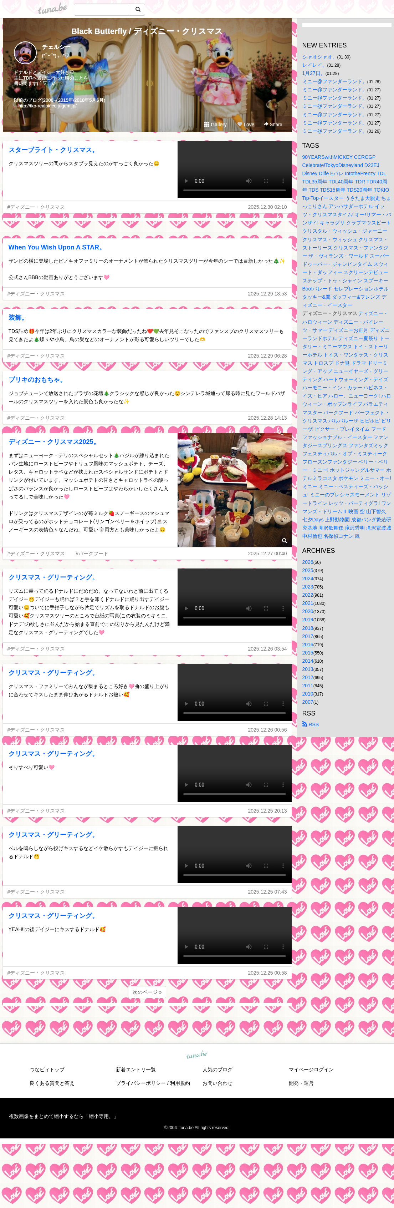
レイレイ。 (314, 65)
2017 (307, 636)
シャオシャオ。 (319, 57)
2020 (307, 611)
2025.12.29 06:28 (267, 356)
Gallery (215, 124)
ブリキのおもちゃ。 (37, 379)
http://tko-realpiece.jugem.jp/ (48, 105)
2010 (307, 694)
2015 (307, 653)
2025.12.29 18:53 (267, 294)
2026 (307, 562)
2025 (307, 570)
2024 (307, 578)
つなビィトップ (47, 1069)
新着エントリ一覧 (136, 1069)
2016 (307, 644)
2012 (307, 677)
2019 (307, 619)
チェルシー (56, 47)
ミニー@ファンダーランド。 (334, 81)
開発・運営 (301, 1083)
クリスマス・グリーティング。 (53, 577)
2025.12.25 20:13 (267, 811)
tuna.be (197, 1055)
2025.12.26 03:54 (267, 649)
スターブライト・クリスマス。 (53, 149)
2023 (307, 587)
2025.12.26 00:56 (267, 730)
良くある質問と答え (52, 1083)
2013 (307, 669)
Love (245, 124)
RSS (310, 724)
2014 (307, 661)
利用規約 (180, 1083)
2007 (307, 702)
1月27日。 (314, 73)
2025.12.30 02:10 (267, 207)
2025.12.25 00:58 (267, 973)
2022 (307, 595)
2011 (307, 685)
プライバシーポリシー (141, 1083)
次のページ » (147, 992)
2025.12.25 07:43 (267, 892)
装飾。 (18, 317)
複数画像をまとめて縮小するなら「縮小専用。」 (64, 1116)
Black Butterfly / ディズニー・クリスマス (147, 31)
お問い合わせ (217, 1083)
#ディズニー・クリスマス (36, 207)
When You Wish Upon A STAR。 (57, 247)
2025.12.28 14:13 (267, 418)
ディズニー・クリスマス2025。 (54, 441)
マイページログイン (311, 1069)
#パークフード (92, 553)
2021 (307, 603)
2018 (307, 628)
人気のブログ (217, 1069)
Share (273, 124)
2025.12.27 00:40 (267, 553)
